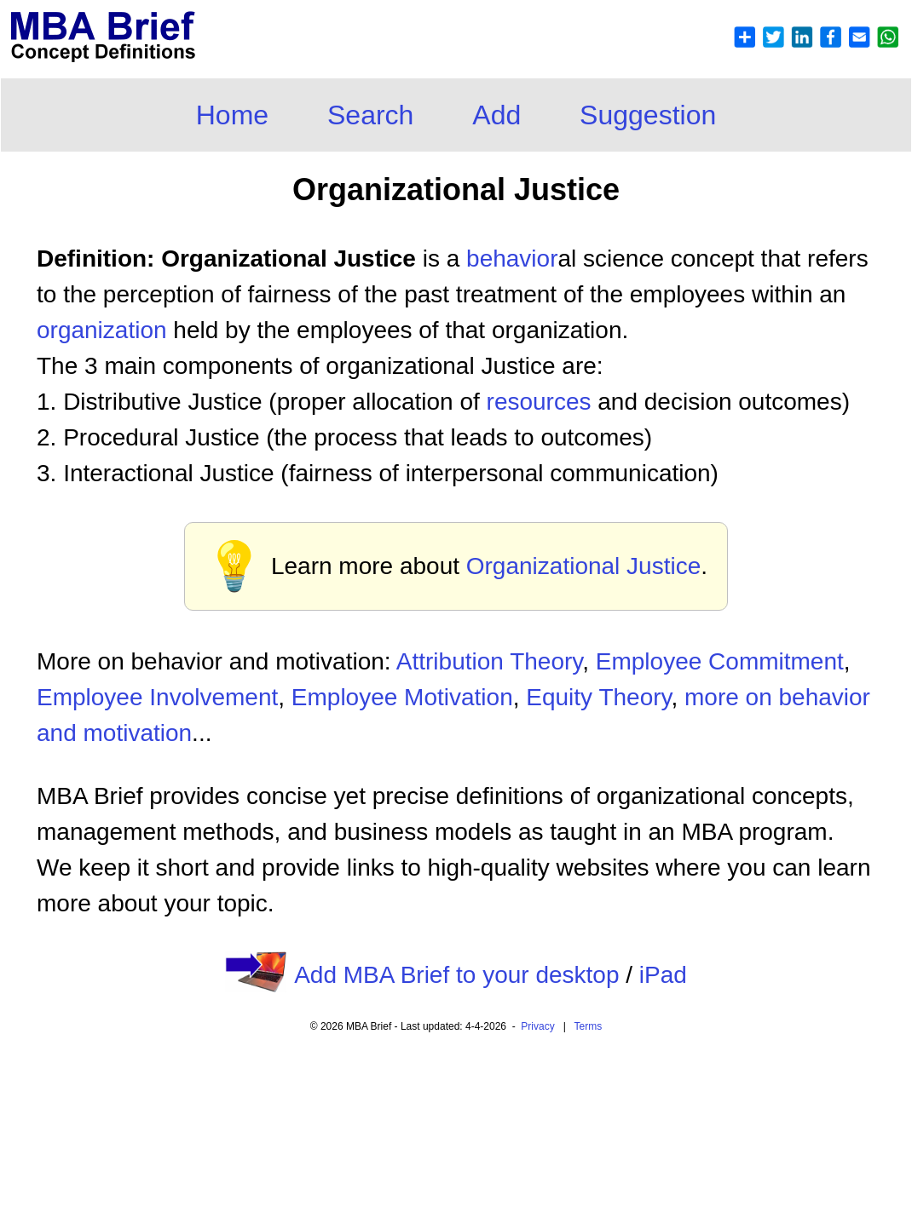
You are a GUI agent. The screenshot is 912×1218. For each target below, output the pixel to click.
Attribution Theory (489, 661)
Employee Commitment (720, 661)
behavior (511, 258)
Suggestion (648, 115)
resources (539, 401)
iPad (663, 975)
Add (496, 115)
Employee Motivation (402, 697)
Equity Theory (598, 697)
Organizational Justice (583, 566)
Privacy (537, 1026)
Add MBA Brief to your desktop (456, 975)
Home (232, 115)
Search (370, 115)
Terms (588, 1026)
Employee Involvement (157, 697)
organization (102, 330)
